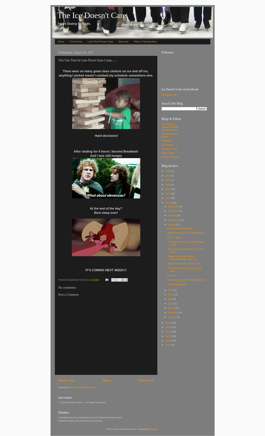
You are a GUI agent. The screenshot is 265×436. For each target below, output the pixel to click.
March (171, 308)
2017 (168, 202)
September (174, 220)
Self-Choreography (177, 284)
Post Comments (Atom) (84, 387)
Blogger (154, 429)
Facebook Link (169, 94)
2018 (168, 198)
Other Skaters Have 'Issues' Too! (184, 263)
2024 (168, 171)
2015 (168, 327)
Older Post (146, 380)
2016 (168, 322)
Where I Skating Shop (145, 41)
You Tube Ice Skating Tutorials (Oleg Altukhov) (170, 127)
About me (123, 41)
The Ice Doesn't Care (91, 15)
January (172, 317)
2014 (168, 331)
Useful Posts (76, 41)
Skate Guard (168, 153)
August (172, 224)
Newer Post (66, 380)
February (173, 312)
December (173, 206)
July (170, 290)
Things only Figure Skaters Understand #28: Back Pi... (182, 257)
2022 (168, 180)
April (170, 303)
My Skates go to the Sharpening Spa (186, 280)
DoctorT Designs (170, 157)
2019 (168, 193)
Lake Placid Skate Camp (100, 41)
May (170, 299)
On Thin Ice (168, 144)
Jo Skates (167, 140)
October (172, 215)
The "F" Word (174, 237)
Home (61, 41)
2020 (168, 189)
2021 (168, 184)
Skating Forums (170, 149)
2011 (168, 345)
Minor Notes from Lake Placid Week (185, 233)
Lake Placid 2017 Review (180, 228)
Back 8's (171, 275)
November (173, 211)
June (171, 294)
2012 (168, 340)
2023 (168, 175)
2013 (168, 336)
